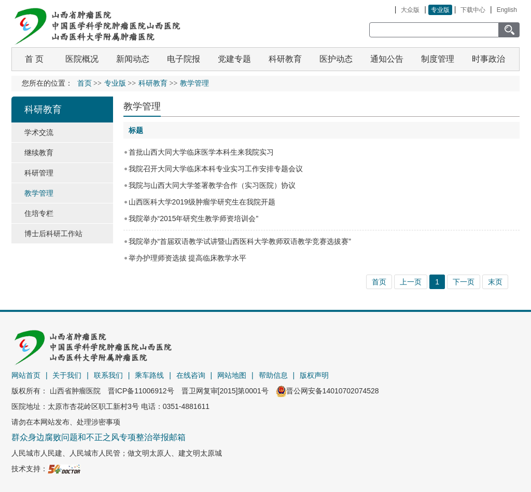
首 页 (34, 58)
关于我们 (66, 375)
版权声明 (314, 375)
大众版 (410, 9)
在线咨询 (190, 375)
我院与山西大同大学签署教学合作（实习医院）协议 (212, 185)
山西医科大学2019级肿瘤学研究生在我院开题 (202, 202)
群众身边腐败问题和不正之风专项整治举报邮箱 (98, 437)
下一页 (463, 282)
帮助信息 (273, 375)
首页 (84, 83)
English (507, 9)
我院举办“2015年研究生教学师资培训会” (193, 218)
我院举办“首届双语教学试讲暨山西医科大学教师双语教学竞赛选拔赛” (240, 241)
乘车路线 (149, 375)
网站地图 (231, 375)
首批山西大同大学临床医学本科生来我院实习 (201, 152)
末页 (495, 282)
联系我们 (108, 375)
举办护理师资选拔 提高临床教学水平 (188, 258)
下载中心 (472, 9)
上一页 (411, 282)
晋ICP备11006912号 (141, 391)
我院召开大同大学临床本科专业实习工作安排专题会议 (216, 169)
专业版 (440, 9)
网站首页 (25, 375)
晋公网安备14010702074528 (327, 391)
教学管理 (142, 106)
